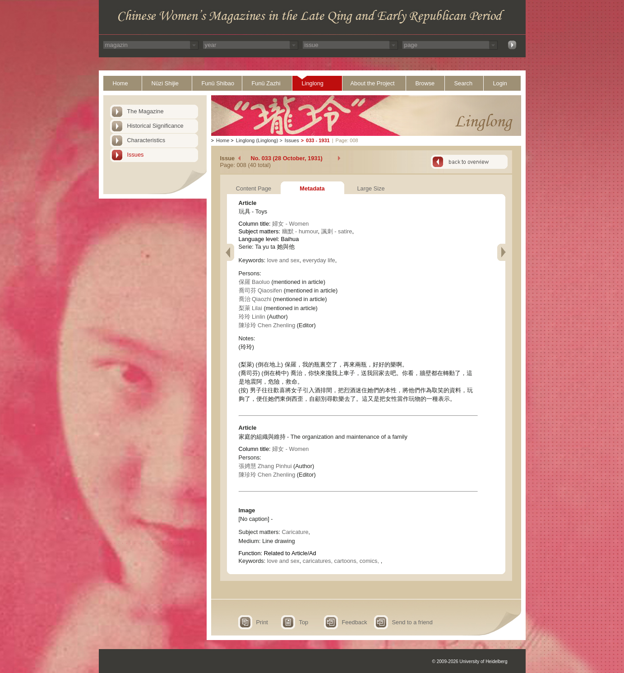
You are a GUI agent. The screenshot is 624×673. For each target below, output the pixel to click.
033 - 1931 (318, 140)
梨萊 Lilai (250, 308)
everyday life (319, 260)
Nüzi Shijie (165, 83)
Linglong (313, 83)
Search (463, 83)
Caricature (295, 532)
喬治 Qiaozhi (255, 299)
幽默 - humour (300, 231)
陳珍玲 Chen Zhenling (267, 325)
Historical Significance (155, 125)
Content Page (253, 188)
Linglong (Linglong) (257, 140)
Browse (425, 83)
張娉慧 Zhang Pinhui (265, 466)
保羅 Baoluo (254, 281)
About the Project (373, 83)
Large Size (370, 188)
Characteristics (146, 140)
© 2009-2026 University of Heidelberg (470, 661)
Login (500, 83)
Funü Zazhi (266, 83)
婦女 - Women (290, 223)
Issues (135, 154)
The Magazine (145, 111)
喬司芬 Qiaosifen (260, 290)
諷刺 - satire (336, 231)
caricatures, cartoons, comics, (342, 560)
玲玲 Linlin (252, 316)
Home (120, 83)
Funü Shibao (218, 83)
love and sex (283, 260)
